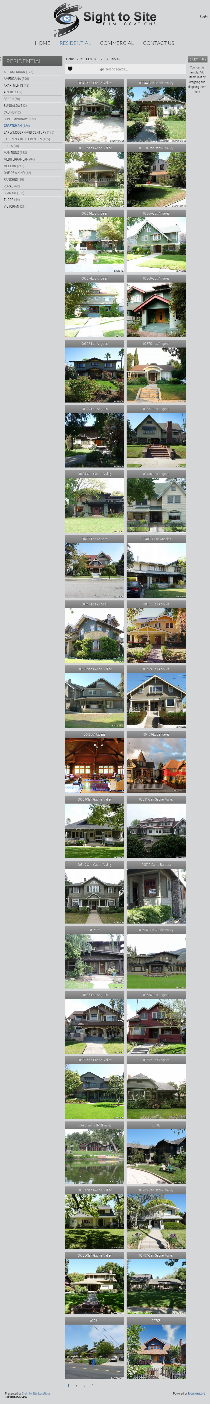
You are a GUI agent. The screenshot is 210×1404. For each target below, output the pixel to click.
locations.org (196, 1393)
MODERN (14, 166)
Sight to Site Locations (36, 1393)
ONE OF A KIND (17, 173)
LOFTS (11, 146)
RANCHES (14, 179)
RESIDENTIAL (75, 43)
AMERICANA (16, 79)
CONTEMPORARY (20, 119)
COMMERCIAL (117, 43)
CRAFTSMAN (17, 126)
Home (42, 43)
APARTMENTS (16, 85)
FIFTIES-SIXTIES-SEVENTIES (27, 139)
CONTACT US (158, 43)
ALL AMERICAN (18, 72)
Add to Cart (70, 69)
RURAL (12, 186)
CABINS (12, 112)
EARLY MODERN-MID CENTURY (29, 132)
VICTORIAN (14, 206)
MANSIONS (15, 153)
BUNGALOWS (15, 106)
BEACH (12, 99)
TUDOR (12, 200)
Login (204, 16)
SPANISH (14, 193)
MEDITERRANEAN (19, 159)
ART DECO (13, 92)
